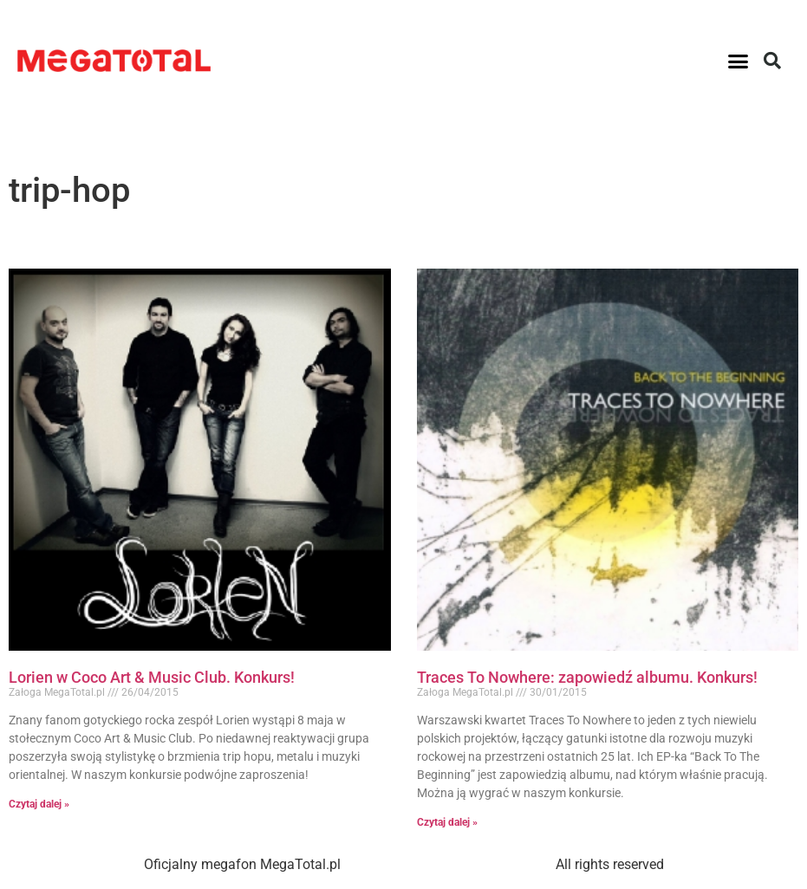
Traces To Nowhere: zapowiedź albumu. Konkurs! (587, 677)
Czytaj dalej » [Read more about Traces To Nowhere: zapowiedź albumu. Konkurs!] (447, 822)
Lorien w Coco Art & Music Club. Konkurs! (152, 677)
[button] (738, 60)
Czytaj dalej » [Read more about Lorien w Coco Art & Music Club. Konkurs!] (39, 804)
